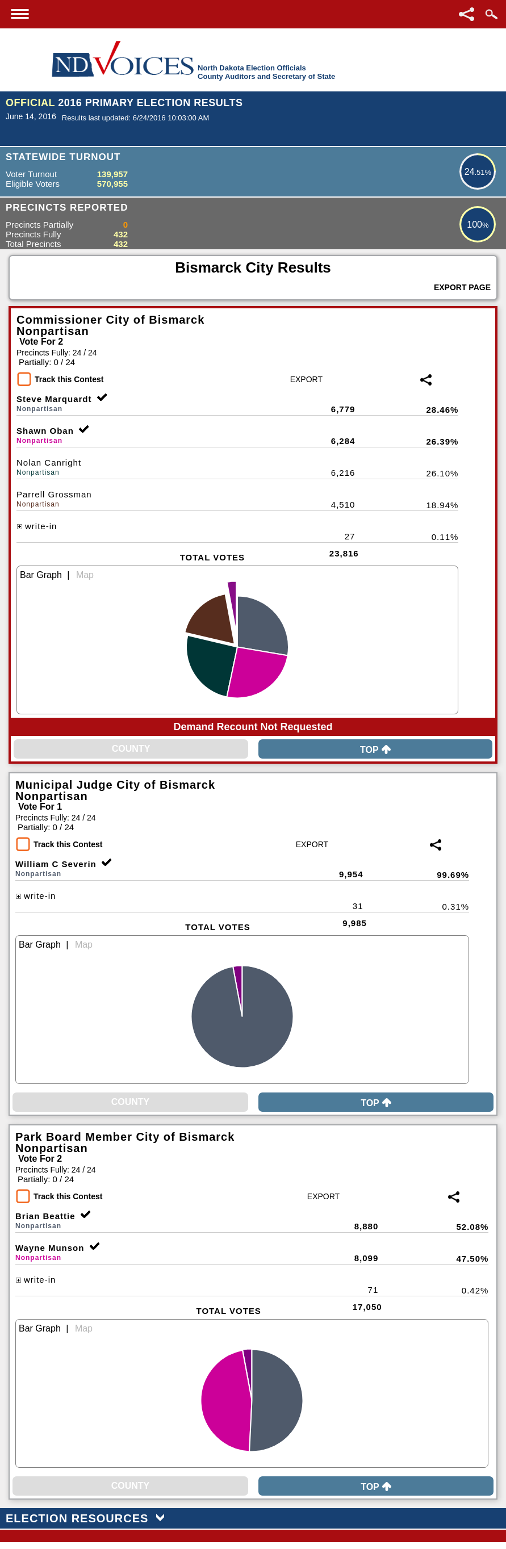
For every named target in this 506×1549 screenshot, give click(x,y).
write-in (36, 526)
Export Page (462, 287)
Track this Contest (69, 379)
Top (375, 750)
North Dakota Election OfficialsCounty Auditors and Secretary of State (266, 72)
